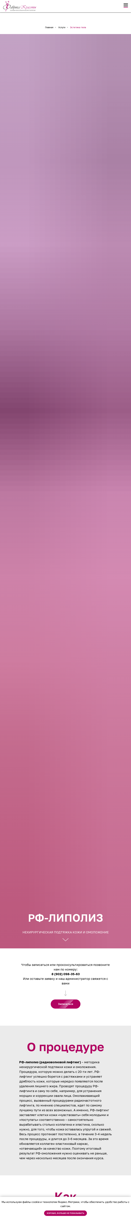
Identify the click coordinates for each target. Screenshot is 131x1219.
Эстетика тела (78, 27)
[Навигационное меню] (126, 5)
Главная (49, 27)
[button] (65, 1004)
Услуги (61, 27)
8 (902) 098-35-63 (65, 974)
